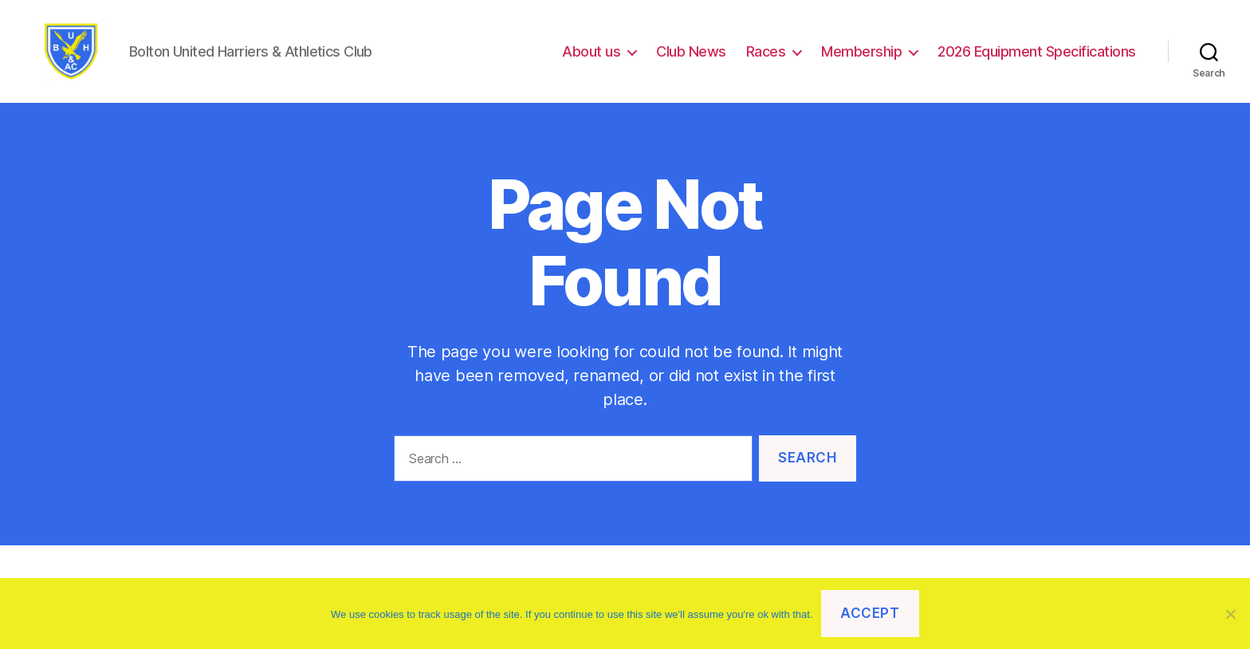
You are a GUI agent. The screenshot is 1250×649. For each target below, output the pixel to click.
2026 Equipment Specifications (1037, 57)
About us (591, 57)
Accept (869, 613)
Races (766, 57)
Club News (691, 57)
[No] (1230, 614)
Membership (861, 57)
